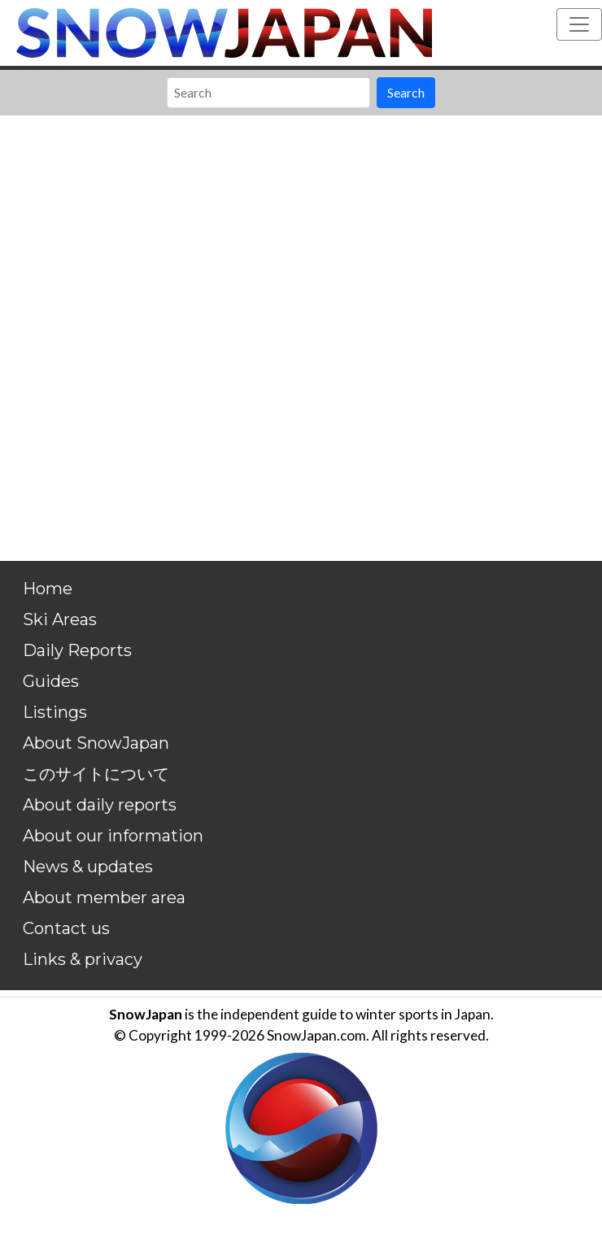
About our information (113, 835)
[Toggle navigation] (579, 24)
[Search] (268, 92)
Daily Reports (77, 650)
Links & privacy (82, 959)
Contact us (66, 928)
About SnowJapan (96, 743)
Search (406, 92)
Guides (51, 681)
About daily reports (100, 805)
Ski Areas (60, 619)
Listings (55, 712)
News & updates (88, 866)
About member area (104, 897)
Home (47, 588)
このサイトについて (96, 774)
